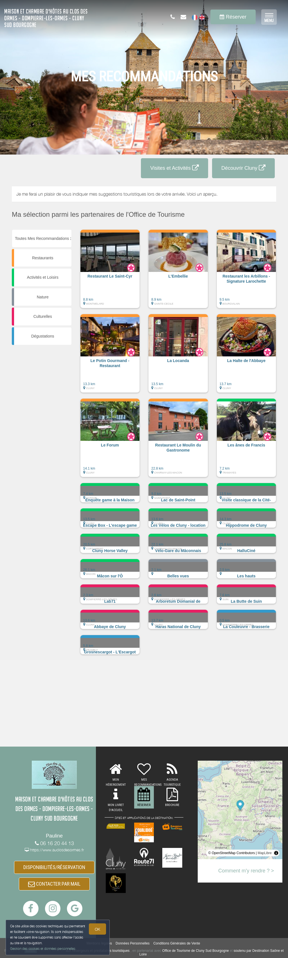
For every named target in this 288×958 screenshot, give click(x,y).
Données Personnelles (133, 943)
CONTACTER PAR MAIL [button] (54, 884)
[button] (110, 271)
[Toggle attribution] (276, 853)
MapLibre (265, 853)
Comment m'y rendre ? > (246, 871)
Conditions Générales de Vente (176, 943)
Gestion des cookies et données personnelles (42, 948)
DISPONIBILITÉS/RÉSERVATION (54, 867)
